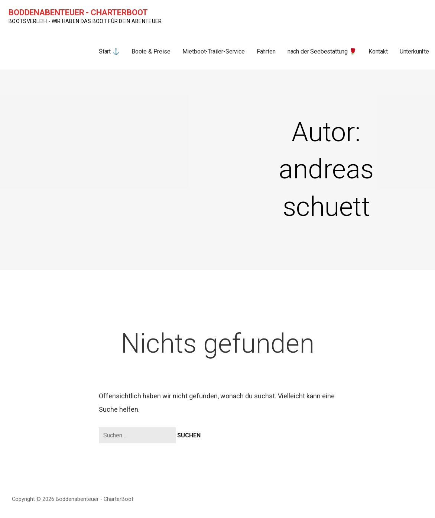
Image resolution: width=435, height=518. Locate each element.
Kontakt (378, 51)
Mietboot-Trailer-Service (213, 51)
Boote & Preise (151, 51)
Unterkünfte (414, 51)
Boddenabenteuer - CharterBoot (78, 12)
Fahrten (266, 51)
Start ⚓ (109, 51)
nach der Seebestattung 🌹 (322, 51)
